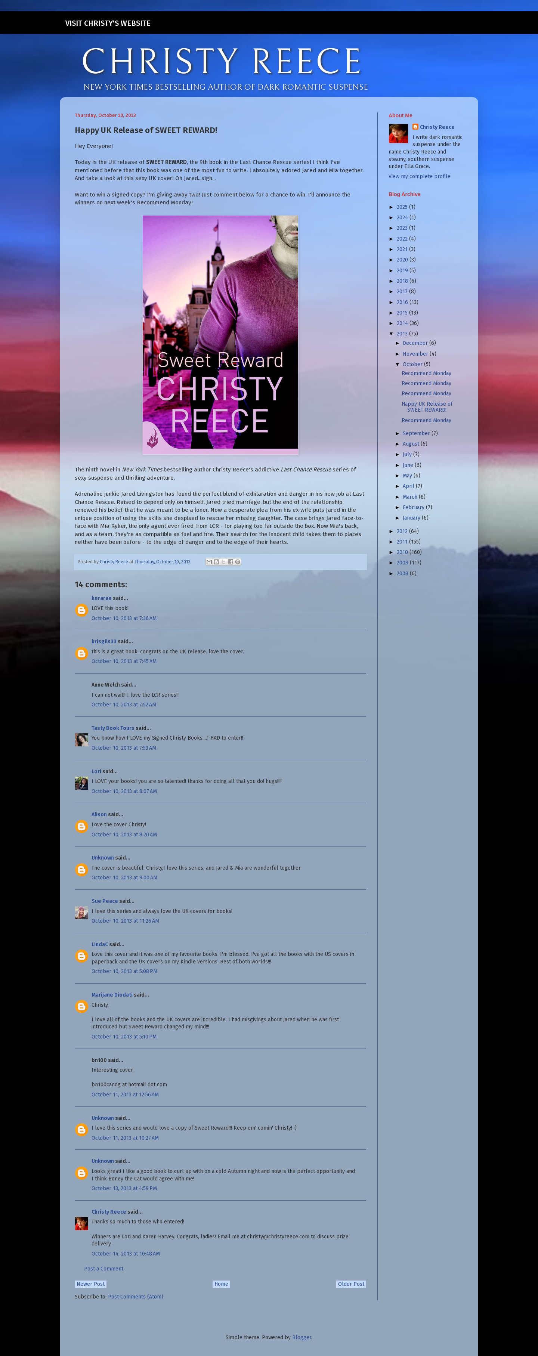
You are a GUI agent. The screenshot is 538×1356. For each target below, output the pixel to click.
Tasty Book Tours (113, 728)
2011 (403, 542)
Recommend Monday (426, 373)
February (414, 507)
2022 (403, 239)
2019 (403, 270)
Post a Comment (103, 1269)
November (416, 354)
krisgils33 (104, 641)
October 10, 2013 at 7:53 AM (124, 748)
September (417, 433)
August (412, 444)
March (411, 497)
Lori (96, 771)
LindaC (100, 944)
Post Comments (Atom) (135, 1297)
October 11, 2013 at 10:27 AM (125, 1138)
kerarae (102, 598)
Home (221, 1284)
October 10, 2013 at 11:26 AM (125, 921)
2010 (403, 552)
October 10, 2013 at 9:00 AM (124, 877)
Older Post (351, 1284)
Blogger (301, 1337)
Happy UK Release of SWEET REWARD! (427, 407)
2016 (403, 302)
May (408, 476)
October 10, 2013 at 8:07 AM (124, 791)
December (416, 343)
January (412, 518)
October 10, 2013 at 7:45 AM (124, 661)
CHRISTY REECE (222, 62)
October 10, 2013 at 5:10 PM (124, 1037)
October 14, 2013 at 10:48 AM (126, 1254)
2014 (403, 323)
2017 (403, 291)
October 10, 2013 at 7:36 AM (124, 618)
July (408, 454)
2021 (403, 249)
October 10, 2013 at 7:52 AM (124, 705)
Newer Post (91, 1284)
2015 (403, 313)
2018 (403, 281)
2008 (403, 573)
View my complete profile (420, 176)
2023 (403, 228)
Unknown (103, 858)
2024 (403, 217)
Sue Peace (105, 901)
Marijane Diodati (112, 995)
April (409, 486)
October (413, 364)
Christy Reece (109, 1212)
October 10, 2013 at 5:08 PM (124, 971)
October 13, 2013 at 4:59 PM (124, 1188)
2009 (403, 563)
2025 (403, 207)
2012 (403, 531)
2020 (403, 260)
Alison (99, 814)
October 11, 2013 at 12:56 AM (125, 1095)
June (409, 465)
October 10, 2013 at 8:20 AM (124, 835)
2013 (403, 334)
